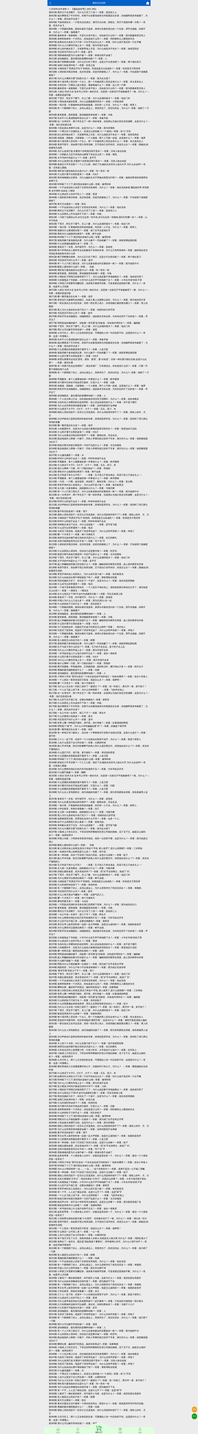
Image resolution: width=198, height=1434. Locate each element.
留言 (194, 1416)
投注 (194, 1409)
